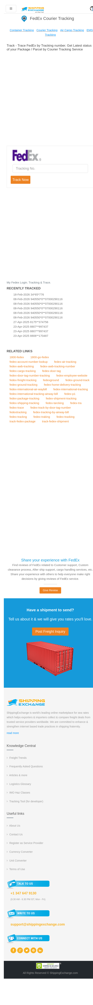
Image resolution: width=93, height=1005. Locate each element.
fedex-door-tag (51, 371)
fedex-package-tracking (24, 398)
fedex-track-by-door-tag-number (50, 407)
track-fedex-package (23, 421)
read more (13, 733)
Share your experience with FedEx (50, 560)
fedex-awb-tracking (22, 366)
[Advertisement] (46, 98)
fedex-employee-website (71, 375)
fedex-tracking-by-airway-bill (51, 412)
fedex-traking (41, 416)
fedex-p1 (69, 393)
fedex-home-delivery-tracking (62, 384)
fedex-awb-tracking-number (57, 366)
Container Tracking (22, 30)
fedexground (51, 380)
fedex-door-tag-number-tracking (30, 375)
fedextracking (18, 412)
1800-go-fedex (39, 357)
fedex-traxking (65, 416)
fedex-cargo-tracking (23, 371)
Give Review (50, 590)
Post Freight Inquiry (50, 631)
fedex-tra (76, 403)
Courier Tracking (46, 30)
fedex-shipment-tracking (61, 398)
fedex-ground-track (78, 380)
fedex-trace (17, 407)
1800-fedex (17, 357)
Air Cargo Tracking (72, 30)
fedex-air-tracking (65, 361)
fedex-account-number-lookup (29, 361)
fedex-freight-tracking (23, 380)
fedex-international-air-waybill (28, 389)
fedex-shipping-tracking (24, 403)
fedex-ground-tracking (23, 384)
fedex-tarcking (55, 403)
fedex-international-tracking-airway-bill (34, 393)
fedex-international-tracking (70, 389)
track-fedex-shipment (55, 421)
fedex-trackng (18, 416)
